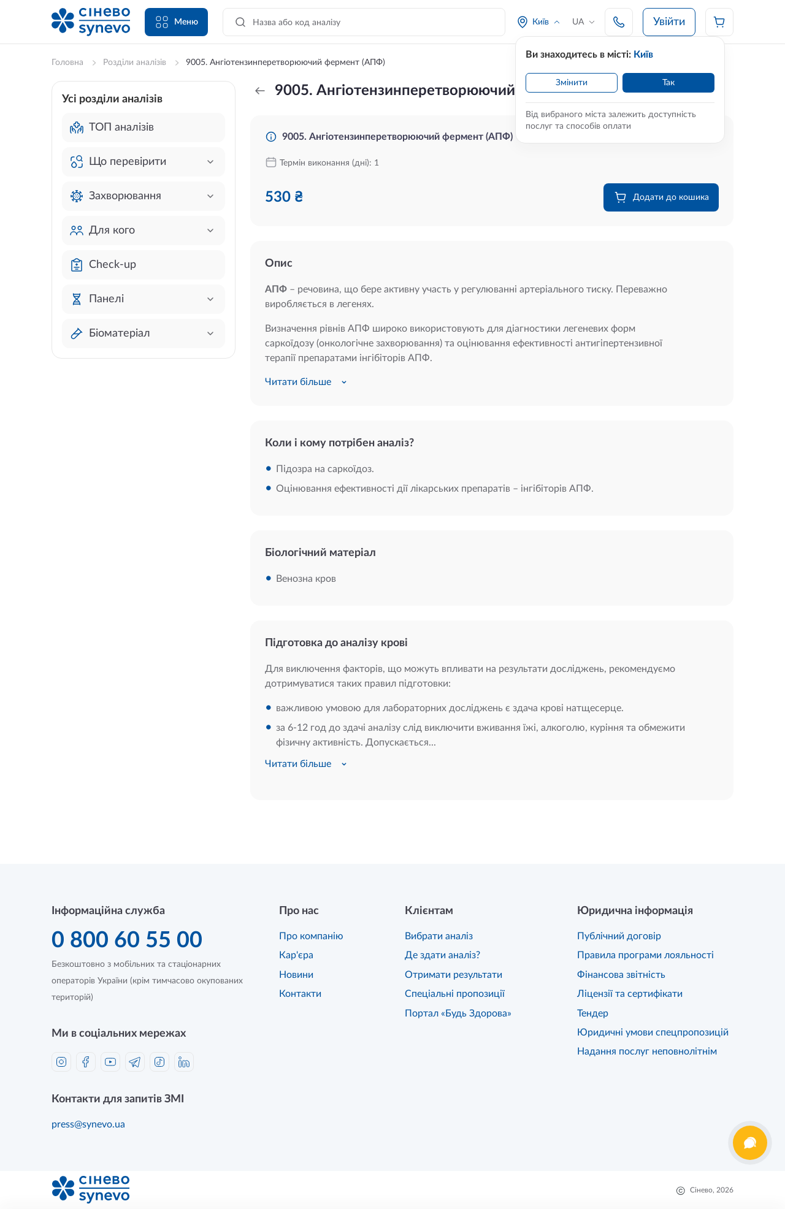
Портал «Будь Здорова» (458, 1013)
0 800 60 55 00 (127, 940)
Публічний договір (619, 936)
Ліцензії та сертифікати (630, 994)
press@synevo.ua (88, 1124)
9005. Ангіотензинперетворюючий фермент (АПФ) (397, 137)
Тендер (592, 1013)
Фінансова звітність (621, 975)
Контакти (300, 994)
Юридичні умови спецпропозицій (653, 1032)
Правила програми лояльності (645, 955)
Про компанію (311, 936)
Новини (296, 975)
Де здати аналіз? (442, 955)
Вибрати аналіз (439, 936)
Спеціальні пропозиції (455, 994)
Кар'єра (296, 955)
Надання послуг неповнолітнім (647, 1051)
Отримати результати (453, 975)
